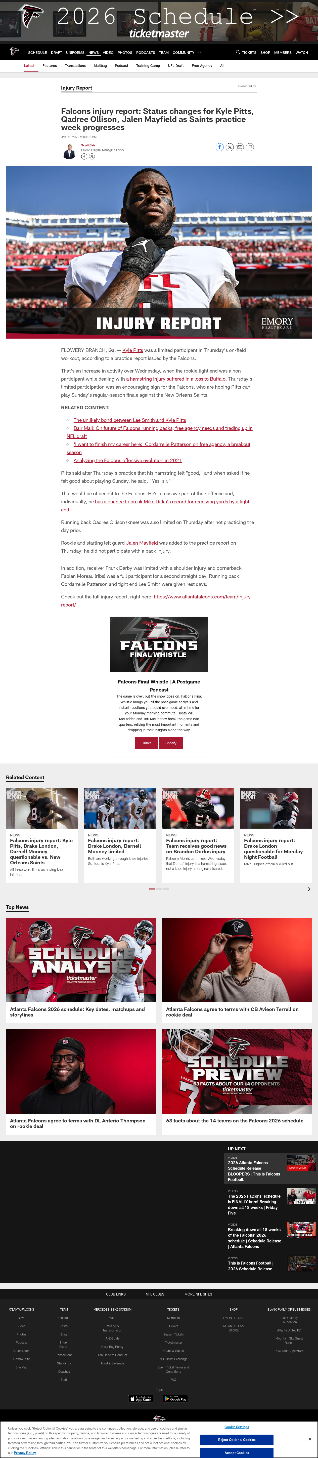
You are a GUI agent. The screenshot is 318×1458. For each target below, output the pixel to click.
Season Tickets (173, 1334)
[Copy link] (250, 147)
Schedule (64, 1317)
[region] (159, 1439)
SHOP (234, 1309)
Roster (64, 1326)
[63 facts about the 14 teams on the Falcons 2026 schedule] (237, 1079)
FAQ (173, 1379)
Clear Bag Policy (112, 1346)
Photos (21, 1334)
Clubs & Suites (173, 1350)
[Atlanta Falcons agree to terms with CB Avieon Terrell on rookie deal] (237, 970)
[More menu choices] (200, 52)
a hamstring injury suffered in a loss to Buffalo (175, 379)
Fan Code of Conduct (112, 1355)
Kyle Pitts (132, 350)
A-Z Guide (112, 1338)
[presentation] (310, 890)
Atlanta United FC (289, 1330)
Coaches (64, 1371)
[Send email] (240, 150)
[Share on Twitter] (230, 150)
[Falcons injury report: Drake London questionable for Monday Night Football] (276, 830)
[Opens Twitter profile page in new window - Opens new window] (92, 156)
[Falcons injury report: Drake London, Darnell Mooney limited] (120, 830)
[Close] (309, 1439)
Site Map (21, 1367)
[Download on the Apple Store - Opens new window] (140, 1399)
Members (173, 1317)
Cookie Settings (236, 1427)
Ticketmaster (173, 1342)
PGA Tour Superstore (289, 1351)
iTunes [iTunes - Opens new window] (147, 743)
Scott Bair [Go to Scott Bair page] (88, 145)
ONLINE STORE (233, 1317)
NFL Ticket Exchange (173, 1359)
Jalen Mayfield (142, 543)
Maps (112, 1317)
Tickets (173, 1326)
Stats (63, 1334)
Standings (64, 1363)
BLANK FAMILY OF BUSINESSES (289, 1309)
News (21, 1317)
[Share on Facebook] (220, 150)
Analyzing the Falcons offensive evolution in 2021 (128, 460)
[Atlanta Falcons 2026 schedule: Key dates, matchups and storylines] (81, 970)
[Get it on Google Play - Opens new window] (175, 1401)
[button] (152, 889)
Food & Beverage (112, 1363)
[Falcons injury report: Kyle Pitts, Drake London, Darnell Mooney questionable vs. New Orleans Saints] (42, 835)
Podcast (21, 1342)
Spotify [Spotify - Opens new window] (170, 743)
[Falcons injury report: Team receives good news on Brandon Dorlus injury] (198, 832)
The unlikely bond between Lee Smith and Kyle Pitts (130, 420)
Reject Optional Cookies (237, 1440)
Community (21, 1359)
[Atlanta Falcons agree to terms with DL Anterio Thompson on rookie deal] (81, 1082)
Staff (64, 1379)
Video (21, 1326)
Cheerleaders (21, 1350)
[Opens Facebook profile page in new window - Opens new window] (84, 156)
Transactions (63, 1355)
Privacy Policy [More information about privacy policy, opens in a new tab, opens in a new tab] (25, 1453)
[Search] (238, 52)
